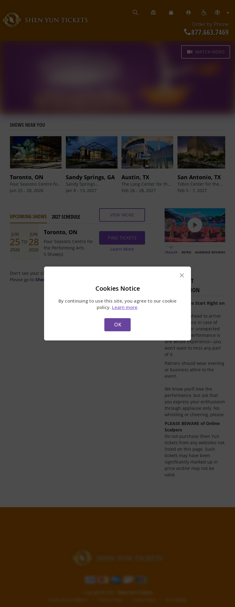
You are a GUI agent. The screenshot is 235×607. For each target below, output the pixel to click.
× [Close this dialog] (182, 275)
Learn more (124, 307)
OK (117, 324)
